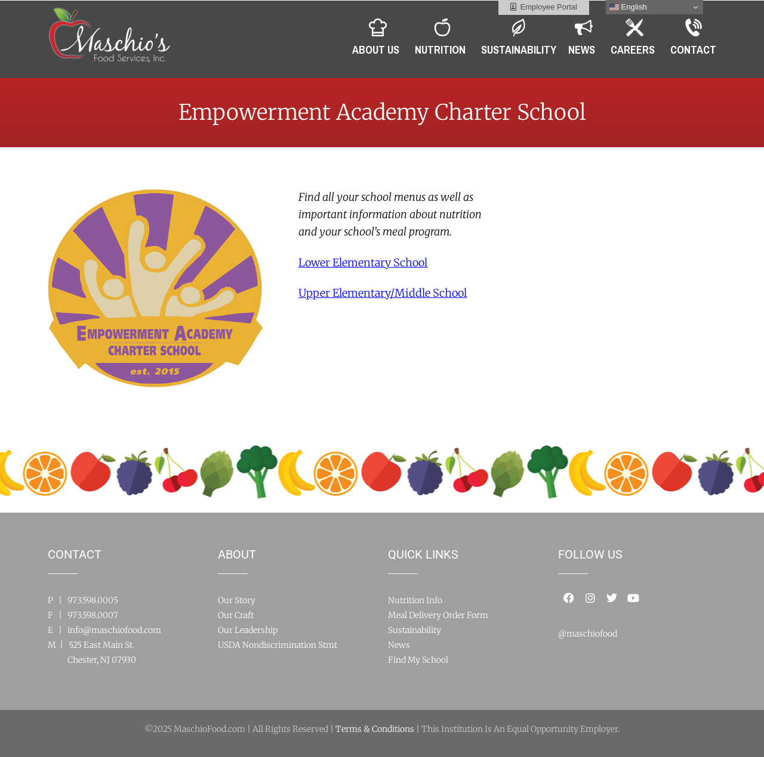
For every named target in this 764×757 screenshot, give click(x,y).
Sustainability (414, 630)
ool (382, 293)
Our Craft (236, 615)
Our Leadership (248, 630)
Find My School (418, 659)
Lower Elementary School (362, 262)
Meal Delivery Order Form (438, 615)
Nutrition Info (415, 600)
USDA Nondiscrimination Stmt (277, 645)
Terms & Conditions (374, 729)
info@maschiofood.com (114, 630)
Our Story (236, 600)
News (399, 645)
